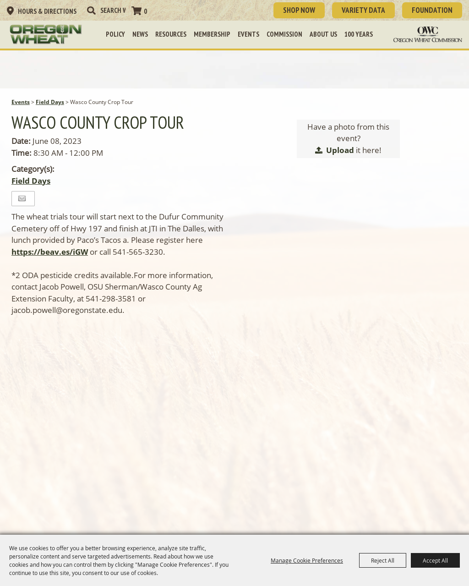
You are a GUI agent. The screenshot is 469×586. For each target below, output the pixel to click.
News (140, 34)
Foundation (432, 10)
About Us (323, 34)
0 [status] (145, 11)
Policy (115, 34)
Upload (340, 150)
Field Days (50, 102)
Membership (212, 34)
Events (248, 34)
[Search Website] (113, 10)
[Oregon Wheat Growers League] (46, 34)
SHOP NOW (299, 10)
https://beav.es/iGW (49, 251)
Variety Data (363, 10)
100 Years (358, 34)
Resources (170, 34)
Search (91, 10)
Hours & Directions (47, 11)
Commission (284, 34)
